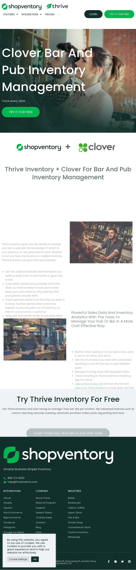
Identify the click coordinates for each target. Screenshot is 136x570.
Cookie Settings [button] (18, 559)
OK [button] (35, 559)
